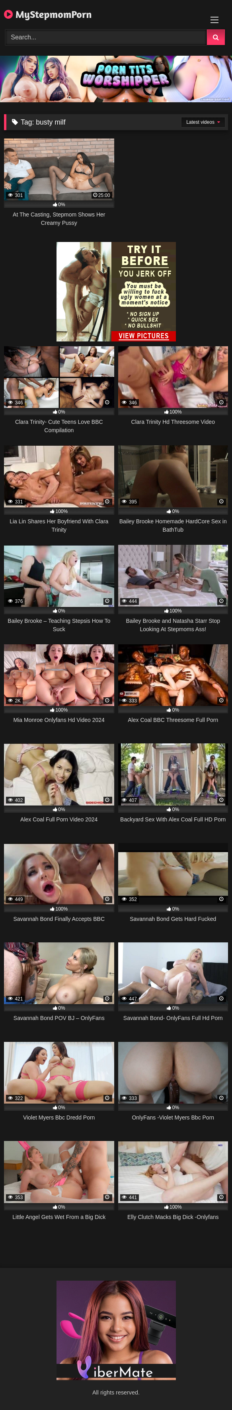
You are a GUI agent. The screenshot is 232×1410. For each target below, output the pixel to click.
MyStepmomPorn (48, 14)
